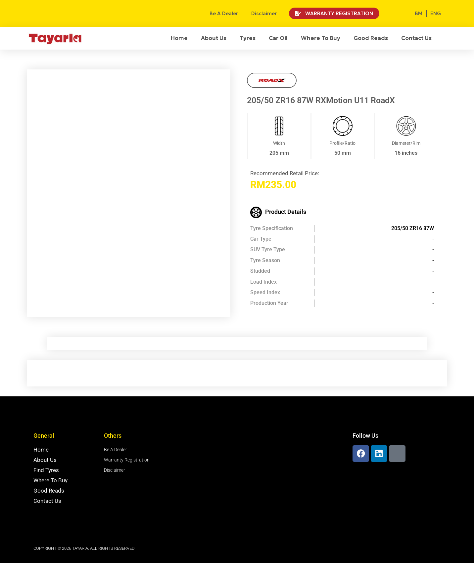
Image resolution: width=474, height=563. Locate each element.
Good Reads (371, 38)
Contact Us (416, 38)
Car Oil (278, 38)
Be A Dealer (224, 13)
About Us (213, 38)
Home (179, 38)
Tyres (248, 38)
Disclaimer (264, 13)
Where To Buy (320, 38)
